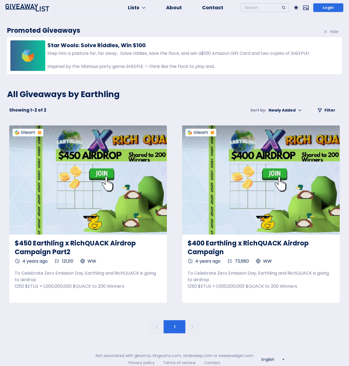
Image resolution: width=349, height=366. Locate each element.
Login (328, 7)
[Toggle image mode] (306, 7)
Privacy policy (142, 362)
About (174, 7)
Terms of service (179, 362)
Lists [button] (137, 7)
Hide (330, 31)
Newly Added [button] (276, 110)
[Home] (27, 7)
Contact (212, 7)
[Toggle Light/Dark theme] (296, 7)
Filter (326, 110)
